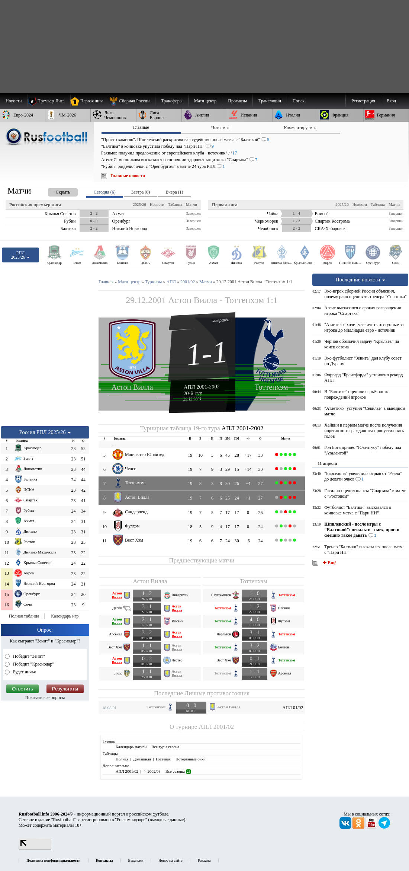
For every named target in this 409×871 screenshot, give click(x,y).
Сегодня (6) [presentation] (105, 192)
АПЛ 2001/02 (216, 726)
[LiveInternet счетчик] (35, 848)
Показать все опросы (45, 697)
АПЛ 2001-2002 (202, 386)
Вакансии (136, 860)
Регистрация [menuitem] (363, 100)
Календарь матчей (131, 746)
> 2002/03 (152, 771)
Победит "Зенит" (28, 656)
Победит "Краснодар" (33, 664)
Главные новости (127, 175)
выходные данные (167, 819)
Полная (122, 759)
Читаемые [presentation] (220, 127)
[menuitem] (132, 101)
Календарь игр (64, 616)
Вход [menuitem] (391, 100)
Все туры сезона (165, 746)
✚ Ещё (329, 562)
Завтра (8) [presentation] (140, 192)
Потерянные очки (190, 759)
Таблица (175, 204)
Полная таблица (24, 616)
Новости (157, 204)
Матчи (191, 204)
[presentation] (55, 190)
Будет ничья (24, 671)
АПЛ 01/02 (292, 707)
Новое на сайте (170, 860)
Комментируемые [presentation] (301, 127)
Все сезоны (178, 771)
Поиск (299, 100)
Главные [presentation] (141, 127)
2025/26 (139, 204)
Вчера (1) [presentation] (174, 192)
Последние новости (360, 280)
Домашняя (142, 759)
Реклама (204, 860)
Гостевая (163, 759)
